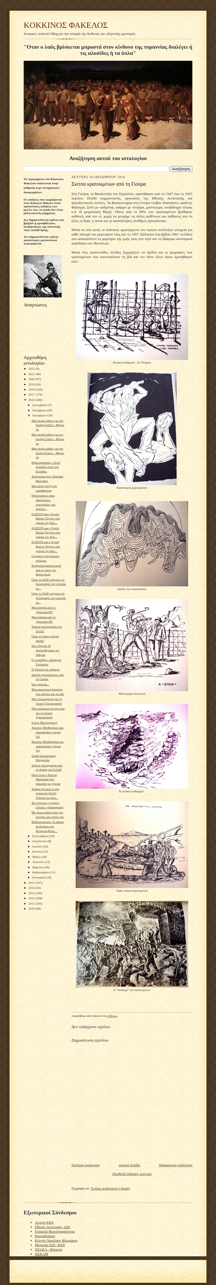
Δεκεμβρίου (40, 405)
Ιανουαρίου (40, 877)
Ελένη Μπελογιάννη (44, 722)
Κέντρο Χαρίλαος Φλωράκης (56, 1240)
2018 (31, 389)
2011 (31, 903)
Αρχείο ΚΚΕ (44, 1222)
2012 (31, 898)
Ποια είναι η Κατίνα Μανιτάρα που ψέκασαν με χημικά (46, 779)
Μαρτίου (38, 867)
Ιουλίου (37, 846)
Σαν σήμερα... (40, 684)
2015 (31, 882)
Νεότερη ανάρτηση (85, 1165)
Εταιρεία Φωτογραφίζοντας (55, 1231)
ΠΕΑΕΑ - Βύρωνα (48, 1249)
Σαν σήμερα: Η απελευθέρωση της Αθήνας (45, 650)
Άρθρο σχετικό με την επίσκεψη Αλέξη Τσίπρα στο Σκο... (45, 793)
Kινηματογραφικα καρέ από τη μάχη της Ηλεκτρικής (46, 570)
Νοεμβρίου (39, 410)
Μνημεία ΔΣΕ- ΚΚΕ (50, 1245)
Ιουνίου (37, 851)
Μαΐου (37, 856)
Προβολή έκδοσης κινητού (131, 1174)
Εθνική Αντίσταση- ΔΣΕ (52, 1227)
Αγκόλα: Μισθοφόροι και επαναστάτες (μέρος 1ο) (48, 746)
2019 (31, 384)
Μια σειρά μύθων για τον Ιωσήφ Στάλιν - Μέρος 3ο (48, 425)
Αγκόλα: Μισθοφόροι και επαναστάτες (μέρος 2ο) (48, 732)
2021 (31, 374)
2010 (31, 908)
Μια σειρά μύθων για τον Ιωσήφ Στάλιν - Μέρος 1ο (48, 453)
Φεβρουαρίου (41, 872)
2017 (31, 394)
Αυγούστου (40, 841)
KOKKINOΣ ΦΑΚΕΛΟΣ (66, 25)
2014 (31, 887)
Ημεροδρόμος (45, 1236)
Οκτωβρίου (40, 415)
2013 (31, 893)
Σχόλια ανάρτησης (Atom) (110, 1188)
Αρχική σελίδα (129, 1165)
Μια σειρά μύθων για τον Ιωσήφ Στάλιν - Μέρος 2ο (48, 439)
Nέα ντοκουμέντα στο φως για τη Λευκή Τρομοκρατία (48, 713)
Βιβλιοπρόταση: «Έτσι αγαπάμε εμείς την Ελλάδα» (46, 467)
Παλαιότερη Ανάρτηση (175, 1165)
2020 (31, 379)
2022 (31, 368)
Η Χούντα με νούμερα (46, 669)
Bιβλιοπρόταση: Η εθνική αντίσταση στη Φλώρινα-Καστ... (48, 826)
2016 (31, 400)
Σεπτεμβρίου (40, 836)
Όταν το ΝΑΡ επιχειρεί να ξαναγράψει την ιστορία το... (49, 584)
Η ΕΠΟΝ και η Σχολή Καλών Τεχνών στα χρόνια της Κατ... (46, 518)
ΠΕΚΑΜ (41, 1254)
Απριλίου (38, 862)
